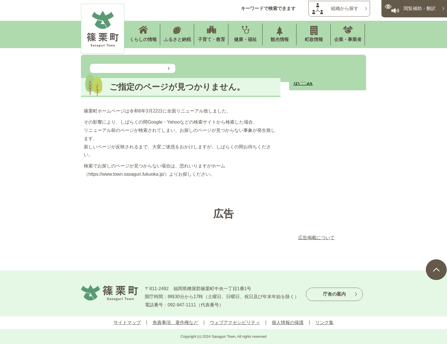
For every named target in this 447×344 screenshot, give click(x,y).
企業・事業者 (347, 39)
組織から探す (344, 8)
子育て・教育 (211, 39)
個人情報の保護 (288, 322)
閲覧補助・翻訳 (420, 8)
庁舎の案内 (334, 294)
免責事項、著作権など (175, 322)
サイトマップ (127, 322)
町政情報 (314, 39)
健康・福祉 (245, 39)
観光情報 (280, 39)
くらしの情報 (143, 39)
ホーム (303, 82)
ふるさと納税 (177, 39)
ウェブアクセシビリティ (235, 322)
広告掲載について (316, 237)
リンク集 (324, 322)
